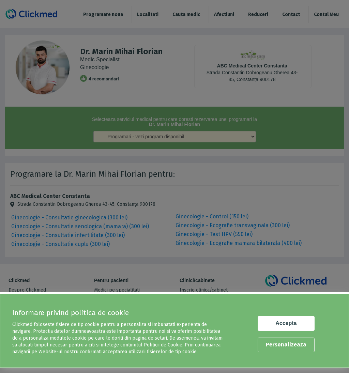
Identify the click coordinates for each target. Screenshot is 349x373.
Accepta (286, 323)
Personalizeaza (286, 344)
